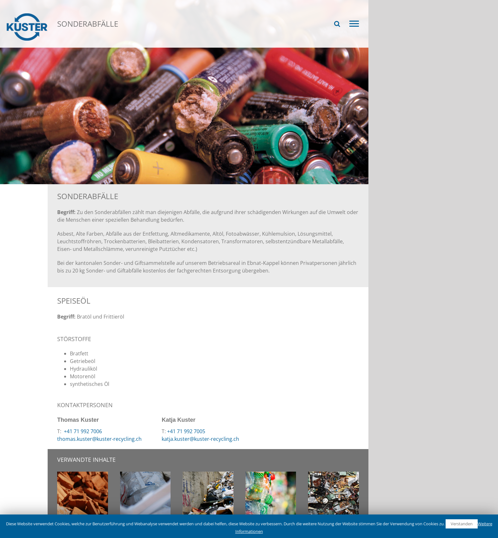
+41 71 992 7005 (186, 431)
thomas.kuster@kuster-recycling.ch (99, 438)
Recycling (79, 44)
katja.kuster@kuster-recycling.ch (200, 438)
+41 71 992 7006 (82, 431)
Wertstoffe (111, 44)
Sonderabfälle (148, 44)
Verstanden (462, 524)
